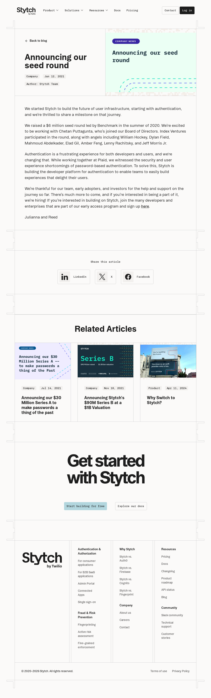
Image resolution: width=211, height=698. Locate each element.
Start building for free (85, 506)
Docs (117, 10)
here (145, 206)
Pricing (132, 10)
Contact (170, 10)
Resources (98, 10)
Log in (187, 10)
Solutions (74, 10)
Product (51, 10)
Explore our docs (131, 506)
